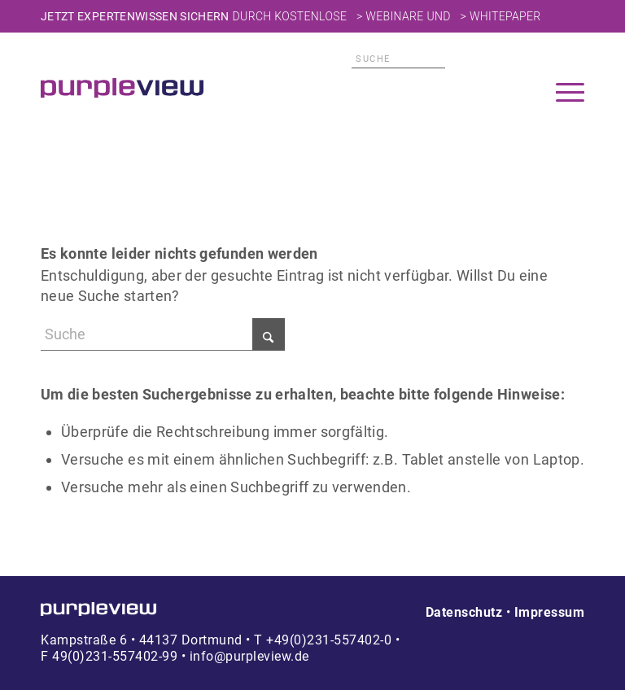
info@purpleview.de (249, 656)
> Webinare (390, 16)
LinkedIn (523, 59)
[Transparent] (122, 88)
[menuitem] (570, 94)
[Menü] (570, 94)
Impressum (549, 612)
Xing (575, 59)
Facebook (549, 59)
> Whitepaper (501, 16)
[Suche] (398, 59)
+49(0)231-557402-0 (328, 640)
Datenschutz (464, 612)
